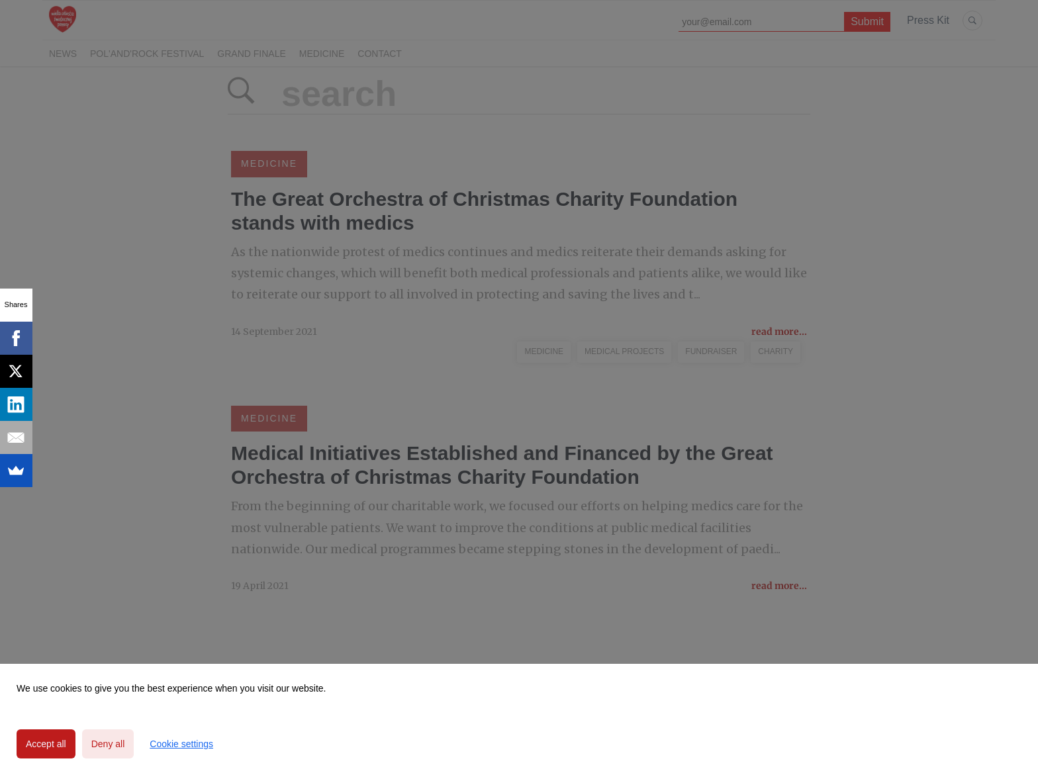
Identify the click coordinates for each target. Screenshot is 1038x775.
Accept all (46, 744)
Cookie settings (181, 744)
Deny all (108, 744)
